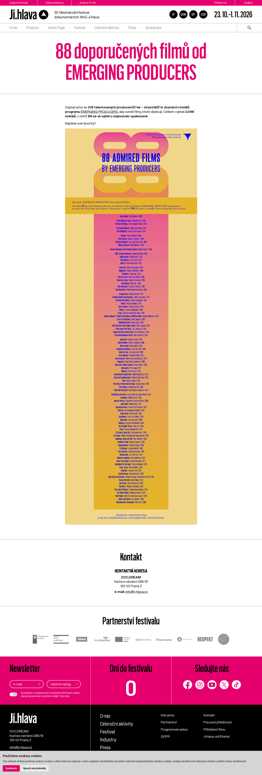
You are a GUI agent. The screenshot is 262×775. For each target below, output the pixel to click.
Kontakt (209, 715)
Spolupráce (153, 28)
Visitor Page (56, 28)
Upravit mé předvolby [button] (34, 768)
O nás (13, 28)
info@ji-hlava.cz (136, 591)
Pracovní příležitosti (217, 722)
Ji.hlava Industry (54, 2)
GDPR (165, 736)
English (248, 2)
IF (173, 14)
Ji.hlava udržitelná (216, 736)
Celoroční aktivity (106, 28)
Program (32, 28)
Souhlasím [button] (11, 768)
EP (193, 14)
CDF (203, 14)
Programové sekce (174, 729)
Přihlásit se (220, 2)
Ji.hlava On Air (87, 2)
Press (132, 28)
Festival (79, 28)
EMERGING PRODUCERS (99, 111)
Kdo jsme (167, 715)
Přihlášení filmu (214, 729)
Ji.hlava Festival (18, 2)
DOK (183, 14)
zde (67, 696)
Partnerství (169, 722)
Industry (108, 739)
